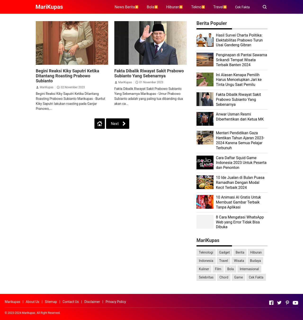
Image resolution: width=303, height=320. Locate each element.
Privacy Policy (116, 302)
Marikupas (12, 302)
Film (218, 269)
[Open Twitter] (279, 303)
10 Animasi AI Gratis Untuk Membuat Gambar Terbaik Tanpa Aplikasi (238, 202)
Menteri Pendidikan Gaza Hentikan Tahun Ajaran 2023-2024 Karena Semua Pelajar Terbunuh (240, 140)
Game (238, 277)
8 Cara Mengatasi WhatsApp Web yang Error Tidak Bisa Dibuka (240, 222)
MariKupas (46, 87)
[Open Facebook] (271, 303)
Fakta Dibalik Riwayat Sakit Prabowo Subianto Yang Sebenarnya (149, 73)
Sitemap (51, 302)
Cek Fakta (242, 7)
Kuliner (204, 269)
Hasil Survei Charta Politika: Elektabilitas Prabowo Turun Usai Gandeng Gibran (239, 40)
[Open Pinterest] (287, 303)
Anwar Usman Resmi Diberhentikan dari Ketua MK (240, 116)
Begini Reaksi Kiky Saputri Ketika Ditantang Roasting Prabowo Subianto (67, 75)
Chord (223, 277)
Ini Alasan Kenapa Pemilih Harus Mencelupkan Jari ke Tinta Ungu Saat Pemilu (239, 80)
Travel (223, 261)
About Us (32, 302)
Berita (240, 252)
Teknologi (206, 252)
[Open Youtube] (295, 303)
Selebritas (206, 277)
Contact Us (70, 302)
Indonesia (206, 261)
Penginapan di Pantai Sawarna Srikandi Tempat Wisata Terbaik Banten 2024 (241, 60)
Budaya (255, 261)
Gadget (224, 252)
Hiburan (256, 252)
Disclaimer (92, 302)
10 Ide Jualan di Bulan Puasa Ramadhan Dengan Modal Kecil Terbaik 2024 (240, 182)
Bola (230, 269)
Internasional (249, 269)
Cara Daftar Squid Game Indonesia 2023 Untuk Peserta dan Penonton (241, 163)
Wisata (239, 261)
